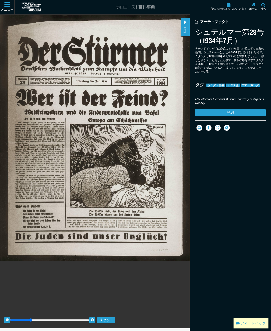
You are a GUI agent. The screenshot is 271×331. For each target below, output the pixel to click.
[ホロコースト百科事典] (135, 7)
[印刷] (199, 128)
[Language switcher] (227, 128)
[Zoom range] (49, 317)
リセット (106, 317)
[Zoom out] (7, 317)
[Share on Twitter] (218, 128)
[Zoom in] (92, 317)
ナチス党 (233, 85)
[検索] (263, 7)
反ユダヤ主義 (215, 85)
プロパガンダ (250, 85)
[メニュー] (7, 7)
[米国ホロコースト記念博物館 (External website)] (31, 7)
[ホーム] (253, 7)
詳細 (230, 112)
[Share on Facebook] (209, 128)
